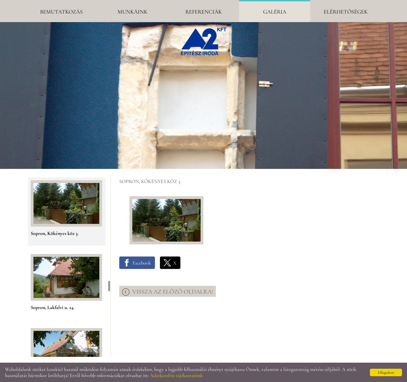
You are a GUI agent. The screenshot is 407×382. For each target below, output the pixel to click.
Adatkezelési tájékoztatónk (176, 375)
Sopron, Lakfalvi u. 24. (52, 307)
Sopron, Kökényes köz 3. (55, 233)
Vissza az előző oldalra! (172, 291)
